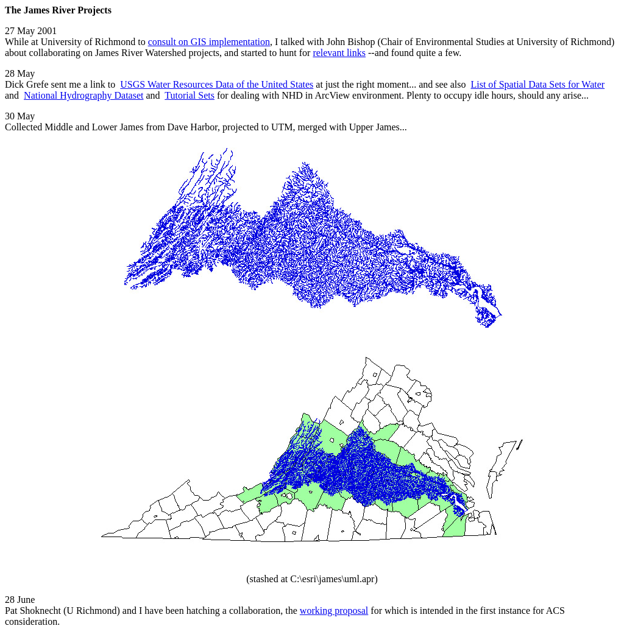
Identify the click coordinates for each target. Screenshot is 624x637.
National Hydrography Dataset (83, 95)
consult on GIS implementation (209, 42)
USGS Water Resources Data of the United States (216, 84)
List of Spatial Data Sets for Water (537, 84)
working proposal (334, 610)
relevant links (339, 53)
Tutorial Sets (189, 95)
